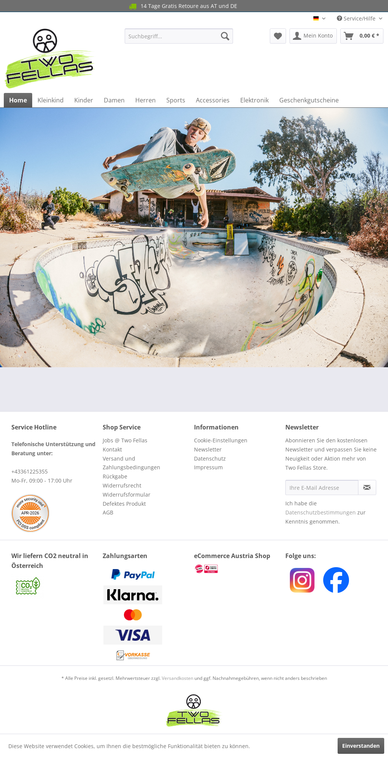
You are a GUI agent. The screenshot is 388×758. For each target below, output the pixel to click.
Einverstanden (361, 745)
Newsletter (208, 449)
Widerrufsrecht (122, 485)
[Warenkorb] (361, 36)
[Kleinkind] (50, 100)
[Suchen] (225, 36)
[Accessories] (213, 100)
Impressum (208, 467)
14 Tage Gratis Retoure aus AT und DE (182, 6)
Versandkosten (177, 678)
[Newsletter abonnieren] (367, 487)
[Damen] (114, 100)
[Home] (18, 100)
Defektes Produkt (124, 503)
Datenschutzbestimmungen (320, 512)
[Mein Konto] (313, 36)
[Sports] (176, 100)
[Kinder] (84, 100)
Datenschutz (210, 458)
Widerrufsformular (126, 494)
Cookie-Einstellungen (220, 440)
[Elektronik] (254, 100)
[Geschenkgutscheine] (309, 100)
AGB (108, 512)
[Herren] (145, 100)
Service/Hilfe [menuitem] (357, 18)
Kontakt (112, 449)
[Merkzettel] (278, 36)
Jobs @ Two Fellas (125, 440)
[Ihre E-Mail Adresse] (321, 487)
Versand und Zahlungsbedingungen (131, 463)
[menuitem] (179, 36)
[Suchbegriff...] (179, 36)
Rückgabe (115, 476)
